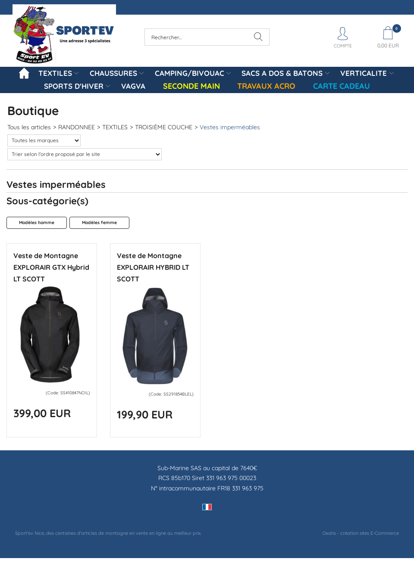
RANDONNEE (76, 127)
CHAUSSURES (113, 73)
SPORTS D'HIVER (74, 85)
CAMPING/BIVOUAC (189, 73)
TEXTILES (55, 73)
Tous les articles (29, 127)
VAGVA (133, 85)
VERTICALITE (363, 73)
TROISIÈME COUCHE (163, 127)
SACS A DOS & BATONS (282, 73)
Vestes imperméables (230, 127)
